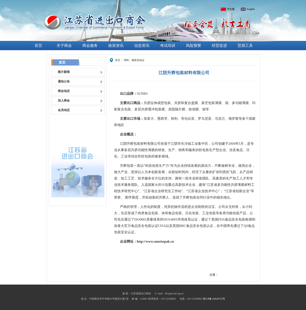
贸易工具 (245, 45)
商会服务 (90, 45)
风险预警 (193, 45)
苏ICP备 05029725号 (214, 298)
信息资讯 (141, 45)
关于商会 (64, 45)
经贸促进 (219, 45)
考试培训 (167, 45)
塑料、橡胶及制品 (134, 60)
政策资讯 (116, 45)
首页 (38, 45)
